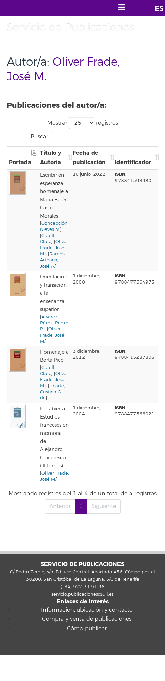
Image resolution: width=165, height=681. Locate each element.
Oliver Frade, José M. (54, 248)
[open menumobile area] (121, 8)
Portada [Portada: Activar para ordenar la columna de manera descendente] (20, 162)
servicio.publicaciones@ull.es (82, 594)
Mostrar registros (82, 123)
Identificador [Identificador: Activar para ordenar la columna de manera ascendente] (133, 162)
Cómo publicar (87, 628)
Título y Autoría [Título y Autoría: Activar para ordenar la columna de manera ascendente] (50, 157)
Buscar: (82, 136)
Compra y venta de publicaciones (86, 619)
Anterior (60, 506)
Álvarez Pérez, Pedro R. (54, 323)
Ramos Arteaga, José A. (52, 260)
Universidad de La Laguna (37, 8)
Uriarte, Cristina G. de (52, 392)
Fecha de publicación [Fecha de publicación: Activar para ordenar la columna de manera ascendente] (89, 157)
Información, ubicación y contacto (87, 610)
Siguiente (103, 506)
